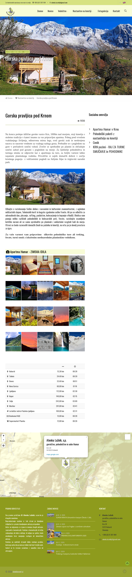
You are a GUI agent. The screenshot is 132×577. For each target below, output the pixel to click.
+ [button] (3, 436)
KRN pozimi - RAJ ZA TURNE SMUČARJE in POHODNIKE (109, 149)
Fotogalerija (103, 11)
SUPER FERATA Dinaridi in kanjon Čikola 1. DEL (73, 517)
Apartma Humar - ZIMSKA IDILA (26, 251)
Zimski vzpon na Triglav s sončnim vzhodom (73, 526)
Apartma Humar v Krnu (106, 129)
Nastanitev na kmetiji (83, 11)
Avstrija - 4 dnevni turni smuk (67, 545)
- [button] (3, 440)
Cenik (96, 142)
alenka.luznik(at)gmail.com (59, 2)
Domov (40, 11)
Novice (50, 11)
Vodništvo (63, 11)
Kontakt (116, 11)
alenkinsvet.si (18, 571)
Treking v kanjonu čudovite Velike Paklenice (73, 554)
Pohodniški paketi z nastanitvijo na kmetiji (105, 135)
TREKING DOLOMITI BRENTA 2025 (73, 535)
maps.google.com (53, 454)
